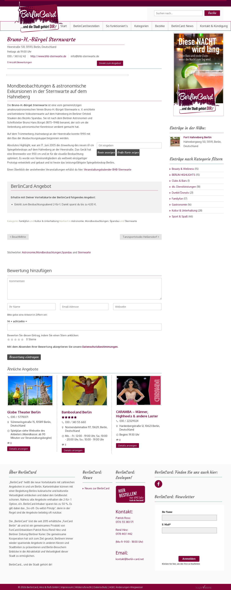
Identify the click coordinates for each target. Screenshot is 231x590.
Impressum (67, 586)
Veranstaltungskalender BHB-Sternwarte (107, 169)
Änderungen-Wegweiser (129, 586)
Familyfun (24, 221)
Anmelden (189, 558)
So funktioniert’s (117, 26)
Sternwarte (131, 221)
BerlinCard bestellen (86, 26)
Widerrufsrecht (83, 586)
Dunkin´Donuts (180, 192)
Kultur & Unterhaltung (47, 221)
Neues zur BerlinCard (97, 488)
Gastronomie (179, 204)
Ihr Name (167, 511)
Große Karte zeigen (131, 152)
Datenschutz (100, 586)
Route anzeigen (107, 152)
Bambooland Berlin (77, 412)
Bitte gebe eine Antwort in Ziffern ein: (27, 314)
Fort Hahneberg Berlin (198, 137)
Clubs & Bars (179, 180)
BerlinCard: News (182, 26)
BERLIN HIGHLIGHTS (183, 174)
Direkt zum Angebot (110, 63)
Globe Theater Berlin (24, 412)
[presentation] (189, 545)
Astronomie (77, 221)
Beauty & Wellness (183, 168)
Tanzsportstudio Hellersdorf (141, 237)
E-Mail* (166, 524)
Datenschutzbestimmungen (100, 346)
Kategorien (141, 26)
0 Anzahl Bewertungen (19, 62)
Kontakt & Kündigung (214, 26)
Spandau (114, 221)
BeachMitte (18, 237)
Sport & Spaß (180, 216)
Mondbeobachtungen (97, 221)
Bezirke (160, 26)
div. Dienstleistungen (184, 186)
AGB (111, 586)
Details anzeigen (18, 448)
